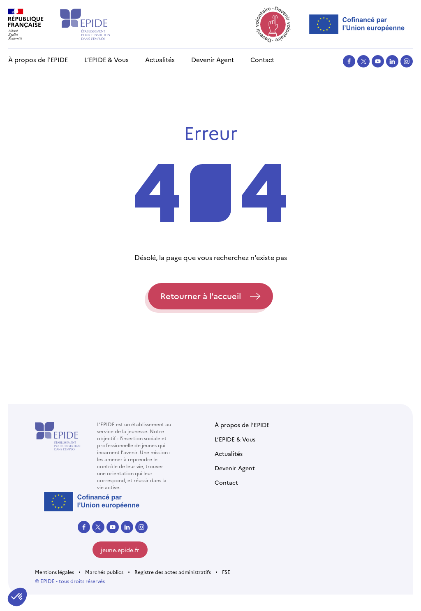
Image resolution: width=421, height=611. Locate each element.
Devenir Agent (212, 59)
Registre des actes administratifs (172, 571)
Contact (262, 59)
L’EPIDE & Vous (106, 59)
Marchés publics (104, 571)
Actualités (160, 59)
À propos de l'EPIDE (38, 59)
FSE (226, 571)
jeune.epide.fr (120, 550)
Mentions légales (54, 571)
